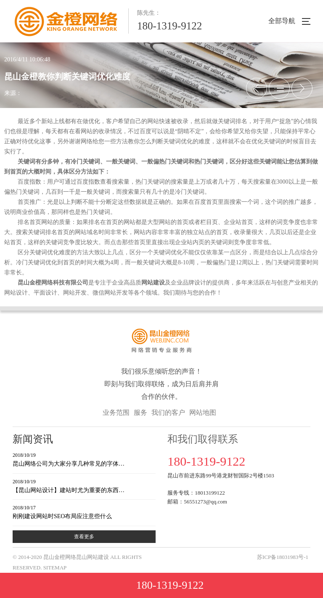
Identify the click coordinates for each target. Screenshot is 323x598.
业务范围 (116, 412)
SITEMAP (55, 567)
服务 (140, 412)
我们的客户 (168, 412)
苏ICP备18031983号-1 (282, 557)
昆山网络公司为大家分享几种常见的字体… (84, 459)
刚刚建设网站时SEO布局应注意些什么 (84, 511)
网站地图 (202, 412)
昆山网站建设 (92, 557)
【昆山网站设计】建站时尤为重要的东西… (84, 485)
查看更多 (84, 537)
